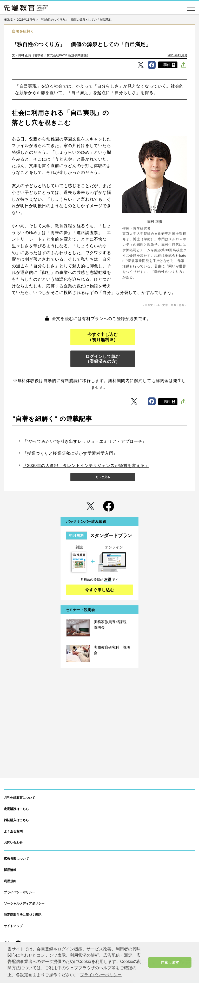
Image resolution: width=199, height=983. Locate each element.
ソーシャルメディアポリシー (24, 903)
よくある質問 (13, 831)
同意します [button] (170, 962)
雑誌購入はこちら (16, 820)
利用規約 (10, 881)
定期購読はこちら (16, 809)
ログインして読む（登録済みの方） (102, 359)
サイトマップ (13, 926)
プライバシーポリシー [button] (101, 975)
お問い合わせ (13, 842)
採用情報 (10, 870)
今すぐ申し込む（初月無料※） (103, 337)
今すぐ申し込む (99, 590)
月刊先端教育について (19, 798)
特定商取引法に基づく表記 (22, 915)
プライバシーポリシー (19, 892)
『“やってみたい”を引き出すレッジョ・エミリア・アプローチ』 (85, 441)
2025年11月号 (177, 55)
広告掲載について (16, 859)
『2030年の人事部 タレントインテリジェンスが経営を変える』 (86, 465)
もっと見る (103, 476)
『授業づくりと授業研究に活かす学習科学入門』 (70, 453)
